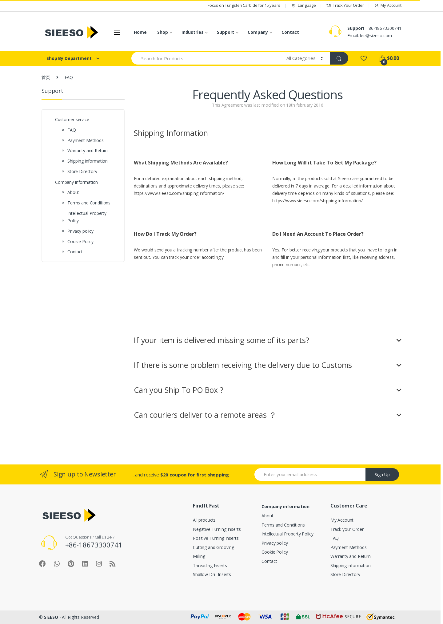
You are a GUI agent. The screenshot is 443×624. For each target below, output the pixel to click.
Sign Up (382, 474)
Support (225, 32)
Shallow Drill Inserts (212, 574)
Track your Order (347, 529)
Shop (162, 32)
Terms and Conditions (88, 203)
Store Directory (82, 171)
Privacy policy (80, 231)
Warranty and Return (87, 150)
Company (258, 32)
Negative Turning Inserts (217, 529)
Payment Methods (85, 140)
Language (303, 5)
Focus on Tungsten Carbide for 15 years (244, 5)
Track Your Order (345, 5)
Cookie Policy (80, 241)
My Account (387, 5)
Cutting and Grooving (213, 547)
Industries (193, 32)
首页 (46, 77)
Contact (290, 32)
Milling (199, 556)
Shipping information (87, 161)
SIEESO (51, 617)
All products (204, 520)
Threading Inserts (210, 565)
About (73, 192)
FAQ (71, 130)
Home (140, 32)
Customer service (72, 119)
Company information (76, 182)
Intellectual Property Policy (86, 216)
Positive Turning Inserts (216, 538)
